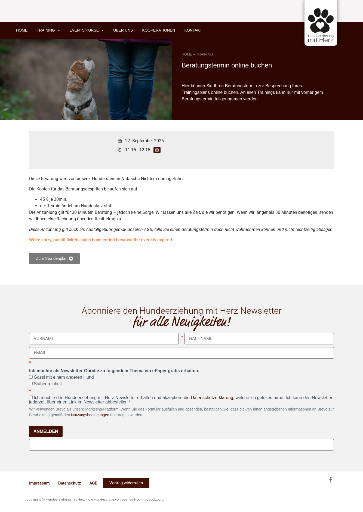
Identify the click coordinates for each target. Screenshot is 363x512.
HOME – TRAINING (197, 54)
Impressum (39, 483)
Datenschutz (69, 483)
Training (48, 30)
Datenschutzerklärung (212, 397)
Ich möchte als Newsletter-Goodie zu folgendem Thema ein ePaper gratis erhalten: (114, 371)
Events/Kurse (86, 30)
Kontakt (193, 30)
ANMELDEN (45, 431)
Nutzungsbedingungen (90, 415)
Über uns (123, 30)
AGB (94, 483)
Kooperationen (158, 30)
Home (21, 30)
